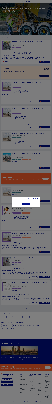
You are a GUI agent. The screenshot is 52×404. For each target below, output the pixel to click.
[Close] (38, 198)
